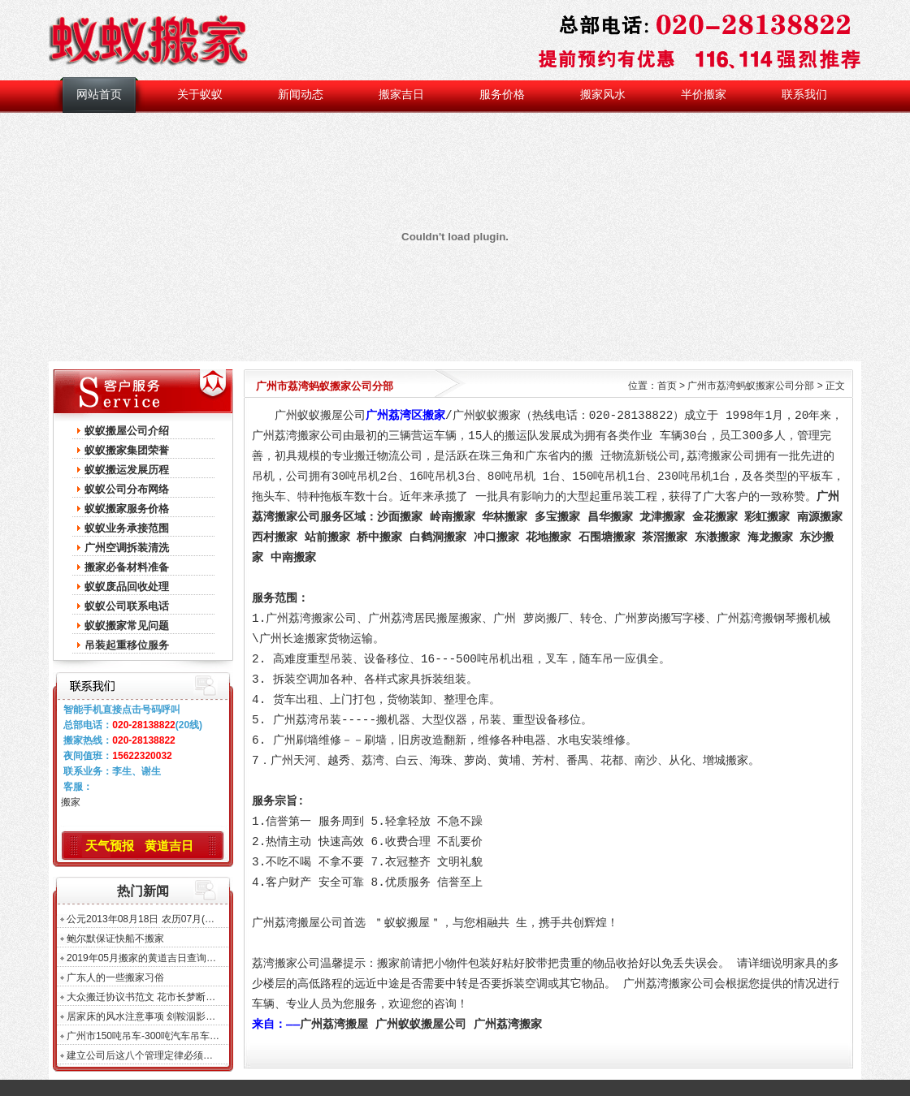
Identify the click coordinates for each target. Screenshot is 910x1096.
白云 (407, 760)
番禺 (577, 760)
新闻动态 (300, 94)
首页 (667, 385)
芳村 (543, 760)
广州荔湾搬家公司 (297, 435)
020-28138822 (143, 725)
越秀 (338, 760)
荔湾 (373, 760)
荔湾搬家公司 (721, 456)
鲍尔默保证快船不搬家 (115, 938)
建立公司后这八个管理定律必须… (140, 1055)
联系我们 (804, 94)
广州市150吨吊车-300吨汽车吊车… (143, 1036)
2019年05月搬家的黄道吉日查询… (141, 958)
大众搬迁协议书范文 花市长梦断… (141, 997)
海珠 (441, 760)
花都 (611, 760)
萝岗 (475, 760)
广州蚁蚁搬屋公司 (420, 1024)
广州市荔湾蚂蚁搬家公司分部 (750, 385)
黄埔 (509, 760)
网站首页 (99, 94)
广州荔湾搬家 (508, 1024)
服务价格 (502, 94)
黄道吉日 (169, 845)
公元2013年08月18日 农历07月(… (140, 919)
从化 (680, 760)
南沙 (646, 760)
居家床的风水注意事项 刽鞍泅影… (141, 1016)
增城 (714, 760)
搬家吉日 (401, 94)
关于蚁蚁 (200, 94)
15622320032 (141, 756)
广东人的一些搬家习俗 (115, 977)
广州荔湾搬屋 (334, 1024)
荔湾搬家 (274, 963)
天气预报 (109, 845)
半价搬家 (703, 94)
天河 (304, 760)
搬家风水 (603, 94)
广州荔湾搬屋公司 (297, 923)
